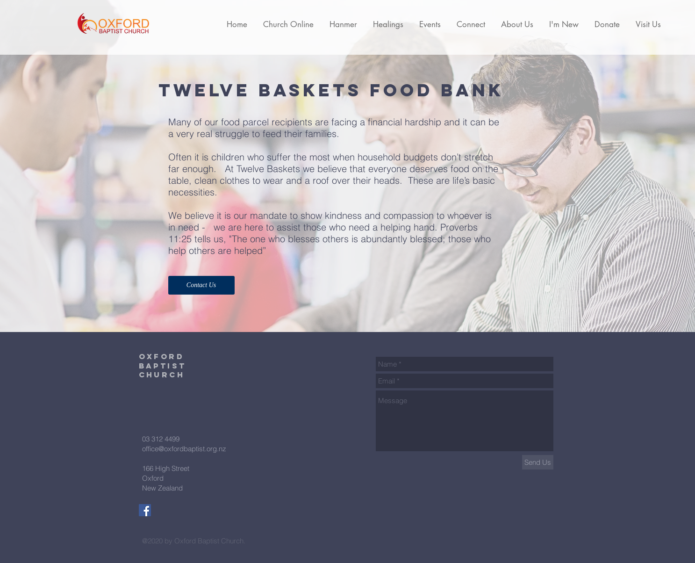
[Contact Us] (201, 285)
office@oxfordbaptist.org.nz (184, 448)
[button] (289, 24)
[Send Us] (537, 462)
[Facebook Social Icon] (145, 510)
